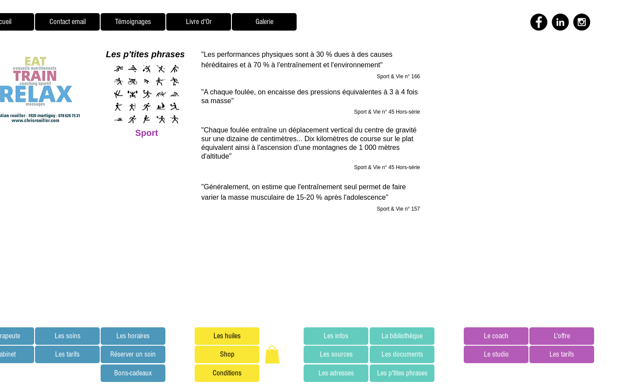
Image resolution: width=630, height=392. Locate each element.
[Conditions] (227, 373)
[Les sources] (336, 354)
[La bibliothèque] (402, 336)
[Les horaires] (133, 336)
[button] (272, 355)
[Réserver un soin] (133, 354)
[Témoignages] (133, 22)
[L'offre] (561, 336)
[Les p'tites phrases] (402, 373)
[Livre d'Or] (198, 22)
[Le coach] (496, 336)
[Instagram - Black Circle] (581, 22)
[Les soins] (67, 336)
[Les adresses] (336, 373)
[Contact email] (67, 22)
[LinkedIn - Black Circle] (560, 22)
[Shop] (227, 354)
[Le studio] (496, 354)
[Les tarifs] (67, 354)
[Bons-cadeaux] (133, 373)
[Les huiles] (227, 336)
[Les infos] (336, 336)
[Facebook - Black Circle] (538, 22)
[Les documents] (402, 354)
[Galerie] (264, 22)
